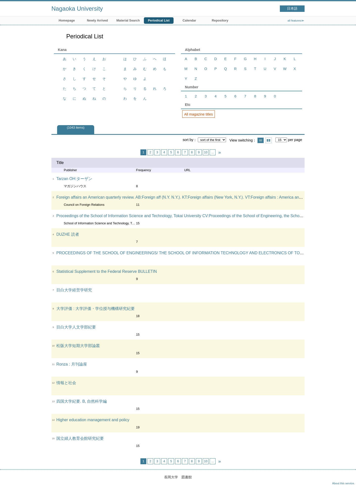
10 (205, 152)
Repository (220, 20)
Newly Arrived (97, 20)
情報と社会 (66, 383)
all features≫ (296, 20)
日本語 (292, 8)
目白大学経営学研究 (74, 290)
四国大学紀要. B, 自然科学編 (81, 401)
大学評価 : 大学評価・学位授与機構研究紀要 (95, 308)
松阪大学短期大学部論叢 (78, 346)
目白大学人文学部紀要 (76, 327)
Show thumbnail (268, 140)
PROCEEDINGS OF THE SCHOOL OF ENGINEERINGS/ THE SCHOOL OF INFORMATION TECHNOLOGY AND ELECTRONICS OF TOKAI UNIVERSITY (193, 253)
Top (347, 478)
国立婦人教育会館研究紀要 (80, 438)
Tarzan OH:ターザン (74, 179)
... (212, 152)
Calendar (189, 20)
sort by (188, 140)
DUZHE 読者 (67, 234)
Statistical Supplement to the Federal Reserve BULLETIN (106, 271)
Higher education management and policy (92, 420)
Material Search (128, 20)
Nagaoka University (77, 8)
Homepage (67, 20)
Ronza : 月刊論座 (71, 364)
